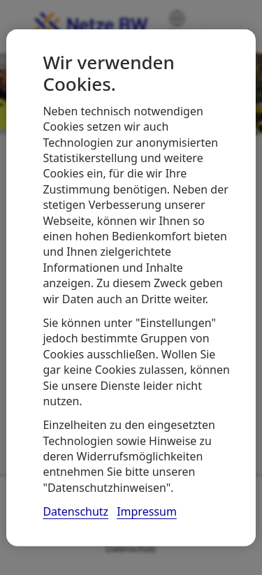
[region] (130, 287)
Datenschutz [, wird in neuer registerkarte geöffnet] (75, 511)
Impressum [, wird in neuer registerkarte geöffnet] (147, 511)
